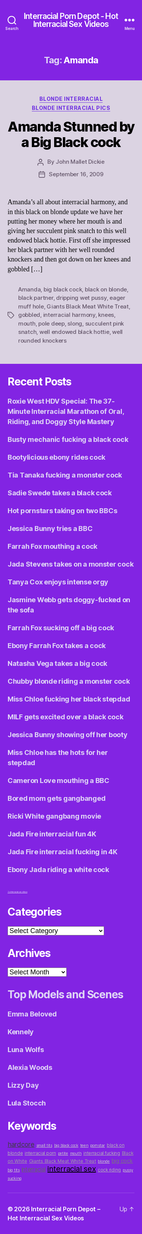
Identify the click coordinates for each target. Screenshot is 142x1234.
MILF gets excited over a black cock (65, 717)
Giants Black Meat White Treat (88, 306)
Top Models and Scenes (65, 994)
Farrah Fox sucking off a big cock (61, 628)
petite (63, 1153)
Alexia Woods (30, 1067)
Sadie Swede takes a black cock (60, 493)
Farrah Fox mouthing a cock (52, 546)
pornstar (97, 1145)
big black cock (63, 289)
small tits (44, 1145)
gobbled (29, 314)
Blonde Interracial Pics (71, 108)
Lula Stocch (27, 1103)
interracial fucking (101, 1153)
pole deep (51, 323)
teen (84, 1145)
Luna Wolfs (26, 1050)
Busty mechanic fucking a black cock (68, 439)
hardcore (21, 1144)
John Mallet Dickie (80, 161)
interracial (34, 1169)
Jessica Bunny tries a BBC (50, 528)
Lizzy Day (23, 1085)
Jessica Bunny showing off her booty (68, 735)
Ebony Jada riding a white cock (58, 870)
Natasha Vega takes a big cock (57, 663)
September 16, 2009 (76, 174)
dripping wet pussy (81, 297)
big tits (14, 1170)
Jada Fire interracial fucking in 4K (62, 852)
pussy (128, 1170)
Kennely (21, 1032)
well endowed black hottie (74, 331)
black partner (35, 297)
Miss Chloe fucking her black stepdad (69, 699)
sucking (15, 1178)
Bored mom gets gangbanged (56, 798)
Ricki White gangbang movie (54, 816)
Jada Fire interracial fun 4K (52, 834)
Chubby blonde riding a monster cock (69, 681)
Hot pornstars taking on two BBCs (62, 511)
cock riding (109, 1170)
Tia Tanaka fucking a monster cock (65, 475)
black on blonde (106, 289)
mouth (27, 323)
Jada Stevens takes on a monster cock (70, 564)
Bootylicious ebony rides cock (56, 457)
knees (106, 314)
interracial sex (71, 1168)
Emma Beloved (32, 1014)
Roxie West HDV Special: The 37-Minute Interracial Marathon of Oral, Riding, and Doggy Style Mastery (65, 411)
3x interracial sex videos (17, 892)
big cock (122, 1160)
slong (74, 323)
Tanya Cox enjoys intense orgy (58, 582)
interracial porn (40, 1153)
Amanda (29, 289)
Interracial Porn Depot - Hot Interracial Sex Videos (71, 20)
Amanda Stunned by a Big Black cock (71, 134)
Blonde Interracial (71, 99)
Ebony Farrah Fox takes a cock (57, 646)
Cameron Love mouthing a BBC (58, 781)
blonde (103, 1161)
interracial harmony (69, 314)
